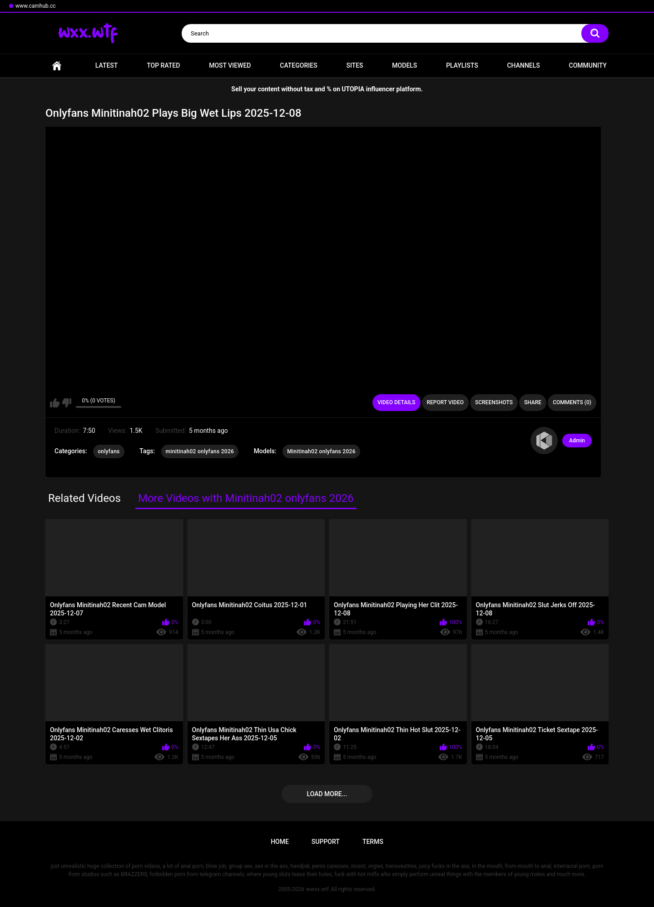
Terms (372, 841)
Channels (523, 65)
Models (404, 65)
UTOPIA (353, 89)
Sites (354, 65)
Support (326, 841)
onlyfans (108, 451)
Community (588, 65)
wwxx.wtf (317, 889)
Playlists (462, 65)
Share (532, 402)
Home (56, 65)
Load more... (327, 794)
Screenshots (494, 402)
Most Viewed (230, 65)
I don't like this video (66, 402)
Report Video (445, 402)
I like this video (54, 402)
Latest (106, 65)
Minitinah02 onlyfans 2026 (321, 451)
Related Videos (84, 498)
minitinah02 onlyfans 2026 (200, 451)
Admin (577, 440)
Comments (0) (572, 402)
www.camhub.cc (35, 6)
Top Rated (163, 65)
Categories (298, 65)
